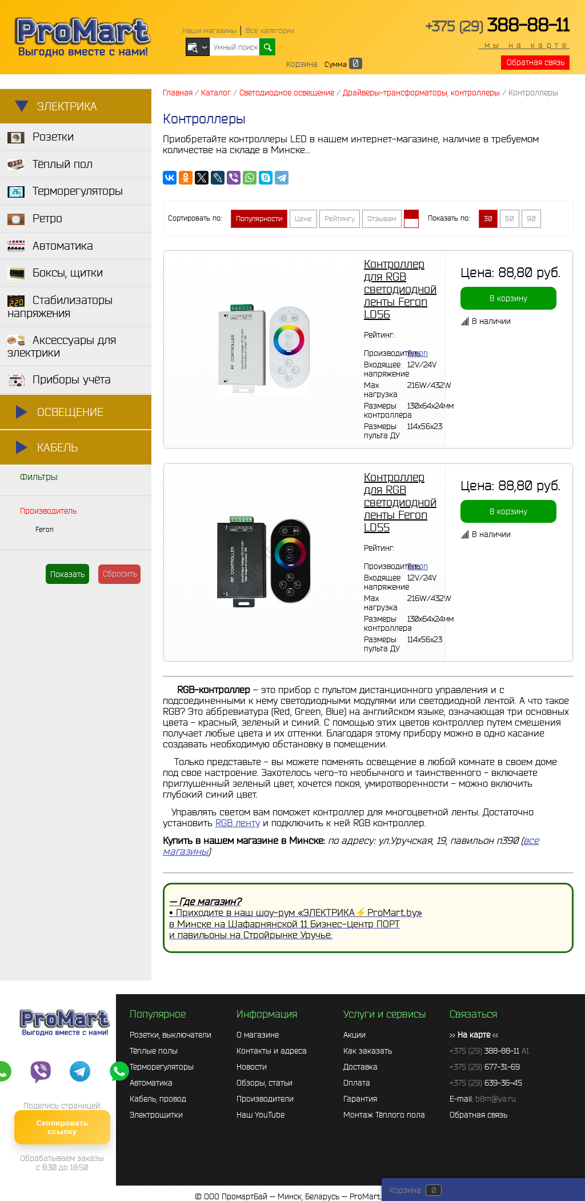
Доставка (360, 1066)
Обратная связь (535, 62)
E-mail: (483, 1098)
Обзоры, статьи (264, 1082)
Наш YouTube (261, 1114)
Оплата (356, 1082)
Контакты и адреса (272, 1050)
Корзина (302, 64)
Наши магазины (209, 30)
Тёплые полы (154, 1050)
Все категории (270, 30)
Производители (265, 1098)
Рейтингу (339, 218)
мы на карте (524, 45)
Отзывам (381, 218)
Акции (354, 1034)
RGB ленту (237, 822)
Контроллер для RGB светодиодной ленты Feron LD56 (400, 289)
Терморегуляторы (162, 1066)
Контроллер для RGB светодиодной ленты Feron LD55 (400, 502)
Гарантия (360, 1098)
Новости (252, 1066)
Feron (44, 529)
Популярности (259, 218)
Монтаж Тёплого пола (384, 1114)
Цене (303, 218)
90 (531, 218)
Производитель (48, 510)
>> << (474, 1034)
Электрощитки (156, 1114)
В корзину (508, 298)
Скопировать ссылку (62, 1127)
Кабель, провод (158, 1098)
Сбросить (120, 573)
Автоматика (151, 1082)
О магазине (258, 1034)
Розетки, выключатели (170, 1034)
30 (488, 218)
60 (509, 218)
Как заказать (367, 1050)
